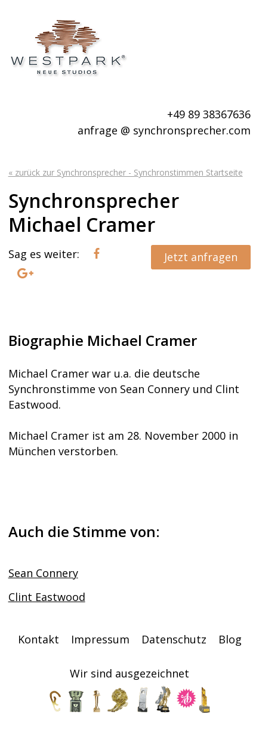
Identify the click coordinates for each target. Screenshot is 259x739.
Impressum (100, 639)
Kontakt (38, 639)
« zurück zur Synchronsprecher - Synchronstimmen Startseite (125, 172)
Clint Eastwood (46, 597)
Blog (230, 639)
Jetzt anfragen (201, 257)
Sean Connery (43, 573)
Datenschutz (173, 639)
